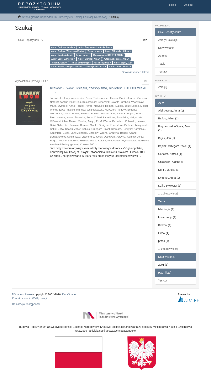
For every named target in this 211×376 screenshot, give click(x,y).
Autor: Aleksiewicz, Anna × (116, 59)
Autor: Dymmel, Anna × (89, 59)
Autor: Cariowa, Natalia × (63, 47)
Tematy (162, 71)
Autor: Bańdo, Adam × (62, 55)
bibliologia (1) (166, 209)
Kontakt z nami (21, 298)
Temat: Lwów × (83, 55)
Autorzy (162, 55)
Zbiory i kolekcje (167, 39)
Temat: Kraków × (59, 63)
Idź (145, 39)
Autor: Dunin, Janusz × (120, 66)
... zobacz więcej (168, 193)
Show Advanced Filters (135, 72)
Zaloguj (162, 87)
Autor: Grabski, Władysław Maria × (67, 51)
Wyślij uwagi (39, 298)
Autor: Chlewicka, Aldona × (118, 51)
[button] (174, 5)
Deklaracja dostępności (26, 304)
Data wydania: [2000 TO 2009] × (108, 55)
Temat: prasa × (95, 51)
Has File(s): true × (102, 63)
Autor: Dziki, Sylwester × (63, 59)
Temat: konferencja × (81, 63)
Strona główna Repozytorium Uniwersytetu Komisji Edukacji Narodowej (64, 17)
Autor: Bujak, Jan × (123, 63)
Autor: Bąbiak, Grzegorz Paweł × (66, 66)
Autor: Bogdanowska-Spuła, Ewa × (95, 47)
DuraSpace (69, 294)
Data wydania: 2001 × (96, 66)
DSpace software (22, 294)
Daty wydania (166, 47)
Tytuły (161, 63)
